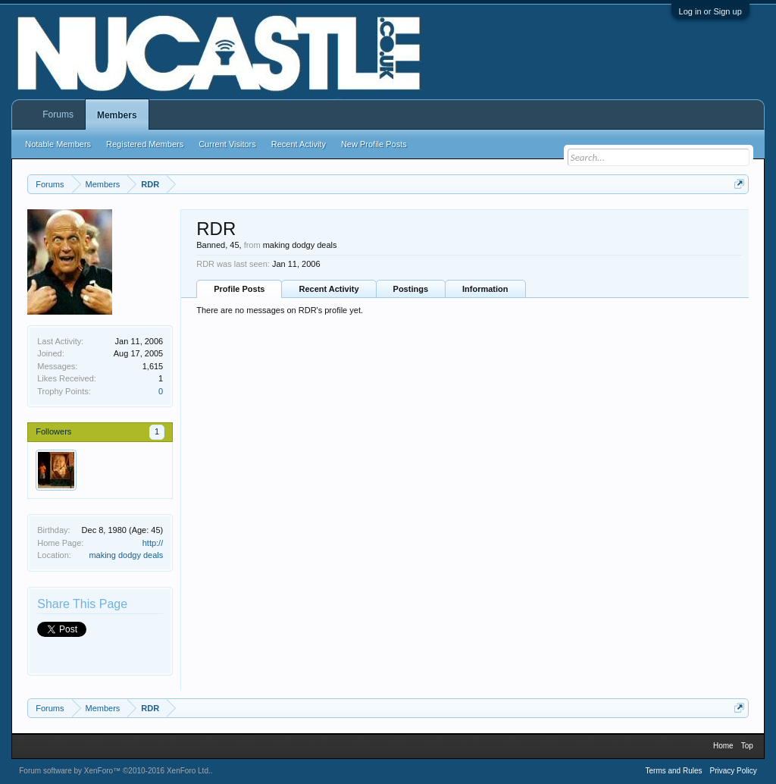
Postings (410, 288)
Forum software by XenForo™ (115, 771)
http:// (153, 542)
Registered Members (144, 144)
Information (485, 288)
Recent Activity (328, 288)
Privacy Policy (733, 771)
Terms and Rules (673, 771)
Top (747, 746)
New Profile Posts (374, 144)
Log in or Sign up (710, 11)
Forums (58, 114)
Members (117, 115)
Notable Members (58, 144)
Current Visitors (227, 144)
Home (723, 746)
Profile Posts (239, 288)
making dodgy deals (126, 555)
